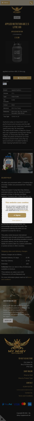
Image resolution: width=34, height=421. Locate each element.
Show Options (17, 220)
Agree (17, 215)
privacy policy (24, 210)
